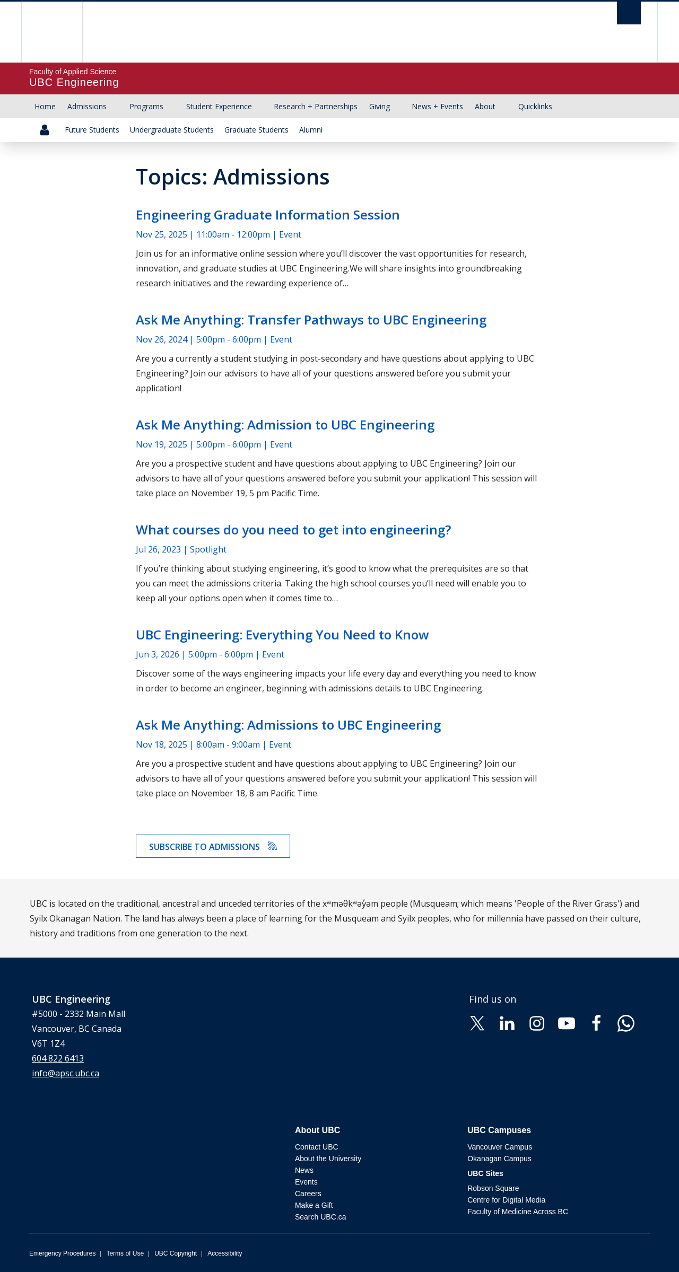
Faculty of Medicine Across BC (517, 1211)
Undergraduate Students (172, 130)
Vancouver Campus (499, 1147)
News (304, 1170)
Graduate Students (256, 130)
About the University (328, 1158)
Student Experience (219, 106)
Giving (379, 106)
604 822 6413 (58, 1058)
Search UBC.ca (320, 1217)
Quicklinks (535, 106)
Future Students (92, 130)
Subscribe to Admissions (213, 847)
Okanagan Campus (499, 1158)
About (485, 106)
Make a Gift (314, 1205)
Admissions (87, 106)
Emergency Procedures (62, 1253)
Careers (308, 1193)
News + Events (437, 106)
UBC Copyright (175, 1253)
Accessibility (224, 1253)
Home (45, 106)
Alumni (311, 130)
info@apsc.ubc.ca (65, 1073)
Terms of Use (125, 1253)
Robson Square (493, 1188)
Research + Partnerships (316, 106)
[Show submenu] (116, 106)
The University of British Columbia (51, 32)
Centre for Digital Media (506, 1200)
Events (306, 1182)
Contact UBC (316, 1147)
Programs (146, 106)
